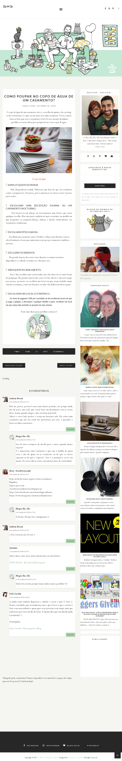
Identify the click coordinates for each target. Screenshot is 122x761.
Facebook (29, 562)
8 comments (58, 351)
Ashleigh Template (52, 757)
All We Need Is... (16, 562)
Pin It (45, 351)
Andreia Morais (16, 398)
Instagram (40, 562)
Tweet (17, 351)
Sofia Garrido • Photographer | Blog (25, 628)
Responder (70, 429)
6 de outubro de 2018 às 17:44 (25, 440)
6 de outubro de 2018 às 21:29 (19, 530)
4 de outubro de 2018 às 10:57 (19, 474)
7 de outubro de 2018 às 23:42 (19, 551)
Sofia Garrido (15, 593)
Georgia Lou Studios (75, 757)
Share (27, 351)
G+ (37, 351)
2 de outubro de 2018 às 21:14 (19, 402)
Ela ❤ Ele (40, 757)
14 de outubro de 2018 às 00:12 (19, 597)
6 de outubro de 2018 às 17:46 (25, 512)
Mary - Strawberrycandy (20, 470)
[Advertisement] (39, 703)
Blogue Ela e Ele (23, 436)
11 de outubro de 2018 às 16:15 (26, 579)
